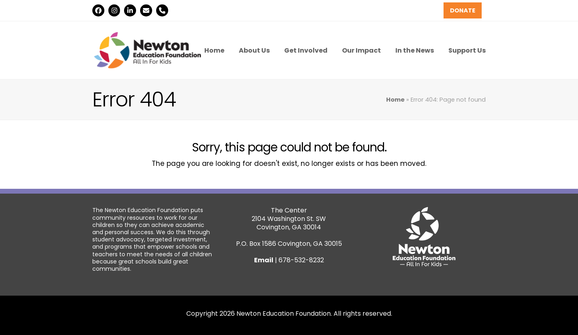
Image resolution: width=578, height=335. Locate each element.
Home (395, 100)
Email (263, 260)
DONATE (462, 10)
